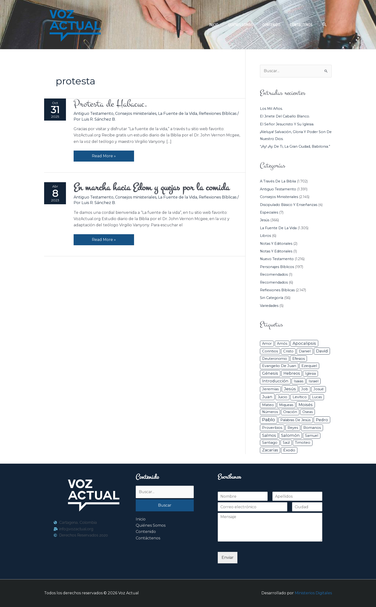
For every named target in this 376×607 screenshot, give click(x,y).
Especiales (269, 212)
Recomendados (274, 274)
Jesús (264, 220)
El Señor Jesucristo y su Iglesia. (287, 124)
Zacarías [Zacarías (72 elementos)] (270, 450)
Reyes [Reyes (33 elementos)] (293, 428)
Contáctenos (148, 538)
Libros (265, 235)
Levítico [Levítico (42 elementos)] (300, 397)
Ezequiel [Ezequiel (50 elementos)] (309, 365)
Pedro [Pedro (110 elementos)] (322, 419)
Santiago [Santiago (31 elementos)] (269, 442)
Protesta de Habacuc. (110, 104)
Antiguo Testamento (93, 113)
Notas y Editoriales (276, 243)
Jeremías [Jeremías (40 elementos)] (270, 389)
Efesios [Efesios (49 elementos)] (298, 358)
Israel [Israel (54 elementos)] (313, 381)
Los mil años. (271, 108)
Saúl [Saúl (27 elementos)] (286, 442)
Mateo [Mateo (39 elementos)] (268, 405)
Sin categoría (271, 298)
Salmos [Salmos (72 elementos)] (269, 435)
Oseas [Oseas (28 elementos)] (307, 412)
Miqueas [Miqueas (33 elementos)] (286, 405)
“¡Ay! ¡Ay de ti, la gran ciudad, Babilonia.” (295, 146)
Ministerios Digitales (313, 593)
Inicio (141, 519)
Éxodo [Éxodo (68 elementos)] (289, 450)
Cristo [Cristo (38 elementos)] (288, 351)
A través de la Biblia (278, 181)
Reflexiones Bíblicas (217, 113)
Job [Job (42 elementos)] (304, 389)
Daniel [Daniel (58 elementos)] (305, 351)
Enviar (228, 557)
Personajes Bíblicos (277, 267)
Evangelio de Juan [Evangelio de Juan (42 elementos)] (279, 366)
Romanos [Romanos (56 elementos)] (312, 427)
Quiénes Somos (150, 525)
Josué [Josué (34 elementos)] (318, 389)
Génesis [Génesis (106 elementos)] (270, 373)
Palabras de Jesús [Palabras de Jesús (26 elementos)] (295, 420)
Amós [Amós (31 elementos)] (282, 343)
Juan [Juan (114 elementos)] (267, 396)
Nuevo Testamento (277, 259)
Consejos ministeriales (135, 113)
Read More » (104, 154)
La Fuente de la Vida (177, 113)
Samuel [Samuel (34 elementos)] (311, 435)
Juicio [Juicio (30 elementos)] (282, 397)
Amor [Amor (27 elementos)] (267, 343)
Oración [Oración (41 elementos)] (290, 412)
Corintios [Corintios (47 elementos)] (270, 351)
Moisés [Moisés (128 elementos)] (306, 404)
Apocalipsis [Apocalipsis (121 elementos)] (304, 343)
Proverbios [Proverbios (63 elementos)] (272, 427)
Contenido (146, 531)
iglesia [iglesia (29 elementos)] (310, 373)
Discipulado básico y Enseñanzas (288, 205)
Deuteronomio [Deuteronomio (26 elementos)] (274, 358)
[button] (324, 24)
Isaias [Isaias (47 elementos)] (298, 381)
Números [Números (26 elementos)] (270, 412)
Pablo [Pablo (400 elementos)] (268, 419)
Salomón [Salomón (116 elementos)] (290, 435)
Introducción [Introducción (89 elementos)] (275, 381)
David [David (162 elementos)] (322, 350)
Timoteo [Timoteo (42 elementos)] (302, 442)
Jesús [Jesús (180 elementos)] (290, 388)
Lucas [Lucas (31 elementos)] (317, 397)
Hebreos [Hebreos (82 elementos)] (291, 373)
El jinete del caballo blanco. (285, 116)
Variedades (269, 306)
